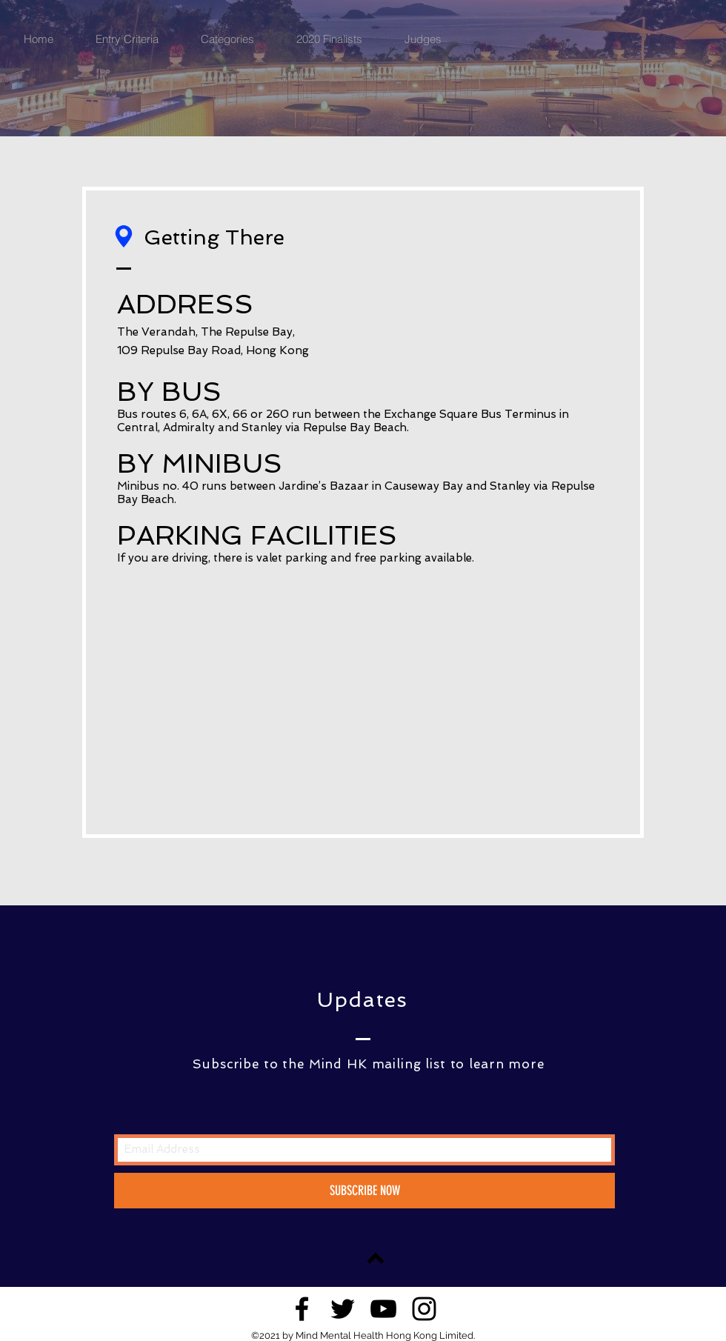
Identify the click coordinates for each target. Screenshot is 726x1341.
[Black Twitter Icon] (343, 1309)
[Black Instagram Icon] (424, 1309)
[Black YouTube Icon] (383, 1309)
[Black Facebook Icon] (302, 1309)
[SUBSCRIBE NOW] (364, 1190)
